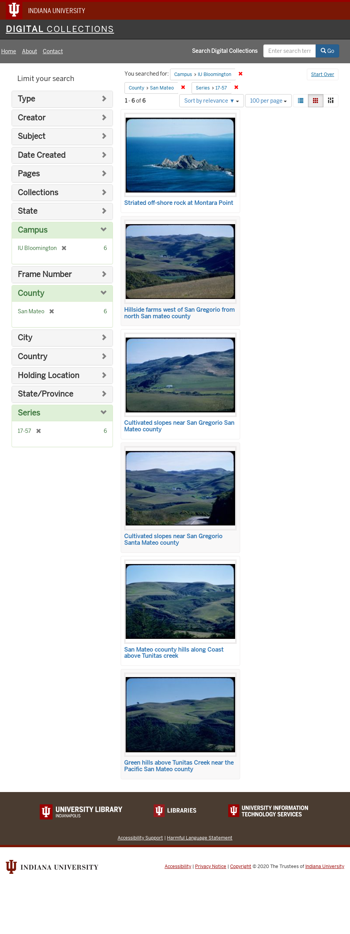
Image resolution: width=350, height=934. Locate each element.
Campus (32, 230)
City (25, 338)
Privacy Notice (210, 866)
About (29, 51)
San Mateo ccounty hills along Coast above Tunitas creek (174, 653)
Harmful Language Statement (199, 838)
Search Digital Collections (224, 50)
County (31, 293)
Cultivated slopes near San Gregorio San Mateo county (179, 426)
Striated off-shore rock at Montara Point (178, 203)
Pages (29, 174)
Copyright (240, 866)
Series (29, 413)
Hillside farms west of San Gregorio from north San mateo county (179, 313)
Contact (53, 51)
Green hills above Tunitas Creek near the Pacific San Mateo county (179, 766)
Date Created (42, 155)
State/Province (45, 394)
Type (26, 99)
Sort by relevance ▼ (211, 100)
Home (8, 51)
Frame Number (45, 274)
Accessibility (178, 866)
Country (32, 356)
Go (327, 50)
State (27, 211)
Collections (38, 193)
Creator (31, 118)
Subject (31, 136)
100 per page (268, 100)
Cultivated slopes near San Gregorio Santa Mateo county (173, 539)
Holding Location (48, 375)
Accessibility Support (140, 838)
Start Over (322, 74)
